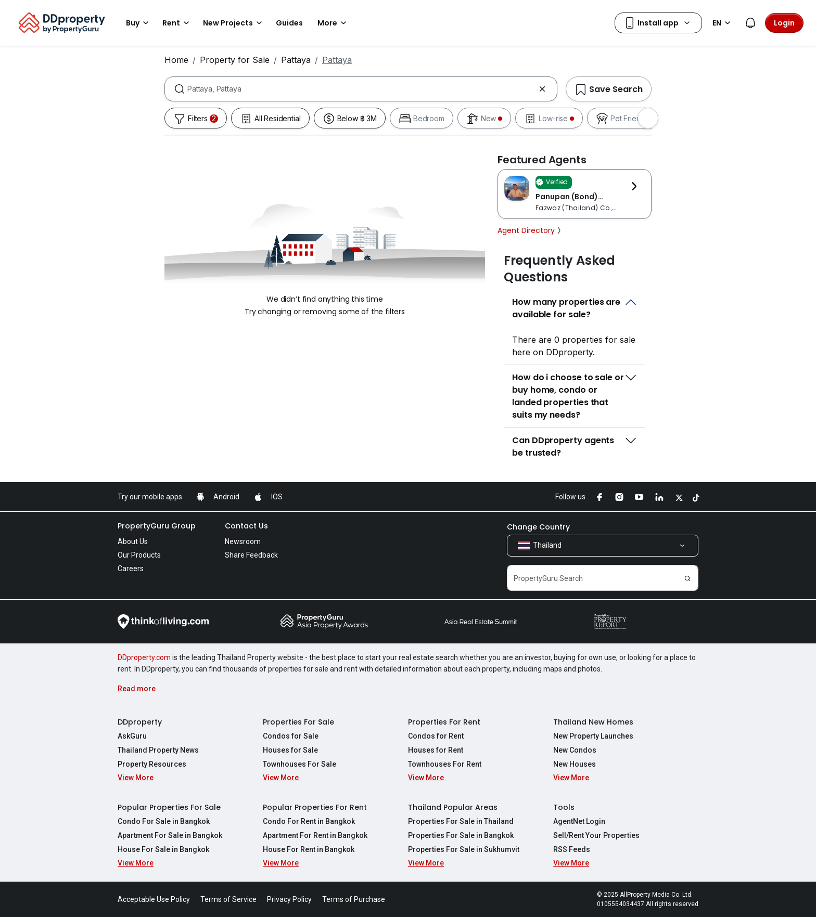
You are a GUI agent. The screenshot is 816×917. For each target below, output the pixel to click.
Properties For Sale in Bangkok (461, 835)
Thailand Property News (158, 750)
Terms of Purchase (353, 899)
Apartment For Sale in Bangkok (170, 835)
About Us (133, 541)
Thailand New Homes (593, 722)
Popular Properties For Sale (169, 807)
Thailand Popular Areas (453, 807)
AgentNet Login (579, 821)
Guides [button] (289, 23)
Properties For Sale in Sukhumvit (463, 849)
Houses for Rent (435, 750)
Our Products (139, 555)
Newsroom (243, 541)
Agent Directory (530, 230)
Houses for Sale (290, 750)
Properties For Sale (298, 722)
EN (723, 23)
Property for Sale (235, 60)
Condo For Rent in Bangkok (309, 821)
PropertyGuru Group (157, 526)
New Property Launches (593, 736)
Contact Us (246, 526)
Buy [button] (139, 23)
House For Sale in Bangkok (163, 849)
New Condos (574, 750)
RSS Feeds (571, 849)
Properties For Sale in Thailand (461, 821)
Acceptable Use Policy (154, 899)
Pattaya (296, 60)
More (333, 23)
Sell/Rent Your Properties (596, 835)
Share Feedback (251, 555)
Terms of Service (228, 899)
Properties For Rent (444, 722)
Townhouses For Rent (444, 764)
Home (176, 60)
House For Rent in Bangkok (308, 849)
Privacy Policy (289, 899)
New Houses (574, 764)
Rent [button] (177, 23)
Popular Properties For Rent (315, 807)
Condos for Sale (290, 736)
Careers (131, 568)
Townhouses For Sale (299, 764)
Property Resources (152, 764)
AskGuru (132, 736)
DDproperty (140, 722)
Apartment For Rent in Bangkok (315, 835)
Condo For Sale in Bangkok (164, 821)
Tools (564, 807)
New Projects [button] (234, 23)
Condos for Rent (436, 736)
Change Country (538, 527)
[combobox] (360, 89)
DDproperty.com (144, 657)
